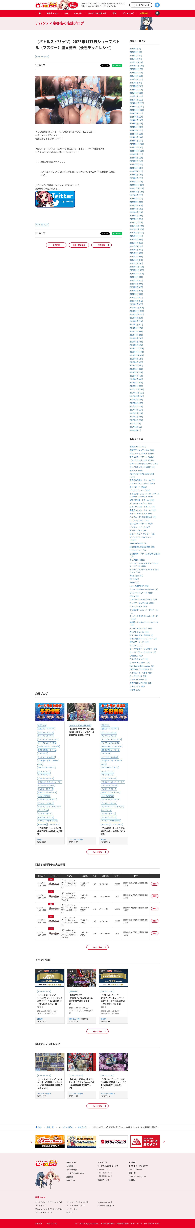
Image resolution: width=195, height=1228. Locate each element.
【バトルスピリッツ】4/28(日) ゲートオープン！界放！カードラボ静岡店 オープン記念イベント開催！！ (113, 1001)
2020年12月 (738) (137, 266)
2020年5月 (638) (136, 290)
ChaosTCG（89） (137, 655)
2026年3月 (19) (136, 52)
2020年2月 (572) (136, 300)
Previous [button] (31, 1142)
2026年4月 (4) (135, 48)
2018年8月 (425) (136, 362)
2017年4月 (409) (136, 416)
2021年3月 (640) (136, 256)
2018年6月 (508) (136, 369)
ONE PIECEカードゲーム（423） (142, 499)
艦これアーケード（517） (140, 642)
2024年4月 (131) (136, 130)
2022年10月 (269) (137, 191)
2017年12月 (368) (137, 389)
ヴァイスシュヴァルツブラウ (47, 739)
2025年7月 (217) (136, 79)
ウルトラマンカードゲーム (47, 800)
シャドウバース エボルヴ (46, 757)
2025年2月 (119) (136, 96)
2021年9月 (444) (136, 236)
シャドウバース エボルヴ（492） (143, 483)
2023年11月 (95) (136, 147)
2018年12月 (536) (137, 348)
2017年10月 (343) (137, 396)
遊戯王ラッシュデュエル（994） (142, 450)
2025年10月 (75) (136, 69)
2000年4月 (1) (135, 430)
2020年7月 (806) (136, 283)
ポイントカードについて (138, 1166)
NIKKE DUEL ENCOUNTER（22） (143, 547)
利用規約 (132, 1180)
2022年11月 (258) (137, 188)
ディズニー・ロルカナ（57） (141, 513)
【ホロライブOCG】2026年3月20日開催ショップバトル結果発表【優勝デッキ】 (81, 732)
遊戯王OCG (42, 725)
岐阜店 (40, 1019)
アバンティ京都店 (76, 839)
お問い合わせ (51, 1223)
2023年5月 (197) (136, 168)
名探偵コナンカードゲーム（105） (143, 510)
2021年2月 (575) (136, 260)
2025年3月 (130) (136, 93)
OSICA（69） (135, 596)
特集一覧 (132, 1173)
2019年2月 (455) (136, 341)
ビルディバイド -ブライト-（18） (143, 534)
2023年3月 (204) (136, 174)
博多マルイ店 (74, 1019)
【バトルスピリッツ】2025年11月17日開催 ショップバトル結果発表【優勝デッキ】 (81, 1083)
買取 (115, 13)
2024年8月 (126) (136, 116)
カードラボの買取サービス (108, 1166)
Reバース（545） (137, 470)
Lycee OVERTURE (44, 796)
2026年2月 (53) (136, 55)
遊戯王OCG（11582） (138, 446)
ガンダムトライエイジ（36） (141, 628)
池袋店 (40, 839)
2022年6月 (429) (136, 205)
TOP (40, 1127)
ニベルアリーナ (53, 824)
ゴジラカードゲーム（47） (140, 527)
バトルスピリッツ (42, 56)
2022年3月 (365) (136, 215)
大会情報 (69, 1166)
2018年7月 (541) (136, 365)
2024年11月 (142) (137, 106)
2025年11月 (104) (137, 65)
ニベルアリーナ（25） (138, 550)
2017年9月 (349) (136, 399)
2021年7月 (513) (136, 242)
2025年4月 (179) (136, 89)
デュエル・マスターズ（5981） (142, 453)
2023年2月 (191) (136, 178)
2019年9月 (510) (136, 317)
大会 (66, 13)
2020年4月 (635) (136, 294)
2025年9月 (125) (136, 72)
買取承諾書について (105, 1176)
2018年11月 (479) (137, 352)
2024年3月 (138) (136, 133)
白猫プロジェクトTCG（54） (141, 683)
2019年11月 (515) (137, 311)
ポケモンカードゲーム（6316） (142, 456)
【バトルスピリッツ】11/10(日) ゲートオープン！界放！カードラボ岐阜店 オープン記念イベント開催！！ (49, 1001)
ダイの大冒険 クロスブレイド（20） (144, 638)
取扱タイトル (52, 13)
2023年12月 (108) (137, 144)
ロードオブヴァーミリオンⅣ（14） (144, 649)
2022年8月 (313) (136, 198)
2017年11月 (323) (137, 392)
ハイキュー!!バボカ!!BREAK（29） (143, 517)
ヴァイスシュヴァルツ (45, 736)
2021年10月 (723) (137, 232)
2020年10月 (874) (137, 273)
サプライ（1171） (137, 645)
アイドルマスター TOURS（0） (142, 635)
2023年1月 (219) (136, 181)
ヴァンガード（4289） (139, 487)
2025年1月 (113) (136, 99)
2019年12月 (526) (137, 307)
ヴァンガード (42, 754)
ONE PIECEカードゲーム (46, 768)
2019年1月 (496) (136, 345)
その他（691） (136, 689)
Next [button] (164, 1142)
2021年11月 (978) (137, 229)
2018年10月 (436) (137, 355)
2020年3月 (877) (136, 297)
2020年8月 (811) (136, 280)
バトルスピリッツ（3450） (140, 490)
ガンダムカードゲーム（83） (141, 503)
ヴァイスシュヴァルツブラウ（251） (144, 463)
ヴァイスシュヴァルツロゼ (47, 743)
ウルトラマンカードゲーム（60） (143, 506)
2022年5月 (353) (136, 208)
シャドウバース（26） (138, 676)
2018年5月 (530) (136, 372)
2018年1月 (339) (136, 386)
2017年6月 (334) (136, 409)
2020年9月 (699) (136, 277)
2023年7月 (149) (136, 161)
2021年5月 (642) (136, 249)
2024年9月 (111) (136, 113)
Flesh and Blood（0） (138, 543)
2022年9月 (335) (136, 195)
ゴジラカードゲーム (44, 814)
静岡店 (103, 1019)
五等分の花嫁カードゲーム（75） (143, 480)
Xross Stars (42, 824)
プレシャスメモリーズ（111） (142, 592)
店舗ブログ (82, 1127)
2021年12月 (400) (137, 225)
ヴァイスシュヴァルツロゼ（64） (143, 467)
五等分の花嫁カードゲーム (47, 750)
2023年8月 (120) (136, 157)
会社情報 (38, 1223)
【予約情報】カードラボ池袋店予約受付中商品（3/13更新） (113, 831)
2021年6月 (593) (136, 246)
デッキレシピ (128, 13)
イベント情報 (71, 1169)
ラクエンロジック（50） (139, 659)
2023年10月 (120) (137, 151)
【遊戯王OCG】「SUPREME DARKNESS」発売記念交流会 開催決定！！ (81, 999)
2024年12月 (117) (137, 103)
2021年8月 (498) (136, 239)
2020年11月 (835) (137, 270)
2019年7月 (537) (136, 324)
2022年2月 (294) (136, 219)
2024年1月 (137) (136, 140)
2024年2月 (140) (136, 137)
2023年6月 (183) (136, 164)
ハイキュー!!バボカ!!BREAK (47, 821)
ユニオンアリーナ (44, 771)
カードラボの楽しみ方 (97, 13)
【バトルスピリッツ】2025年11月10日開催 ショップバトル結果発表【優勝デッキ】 (113, 1083)
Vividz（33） (135, 582)
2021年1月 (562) (136, 263)
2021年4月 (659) (136, 253)
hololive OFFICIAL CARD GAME (48, 746)
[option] (50, 1141)
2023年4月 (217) (136, 171)
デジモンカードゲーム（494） (142, 523)
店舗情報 (144, 13)
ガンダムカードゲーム (45, 817)
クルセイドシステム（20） (140, 662)
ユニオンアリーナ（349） (140, 520)
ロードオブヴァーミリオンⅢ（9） (143, 652)
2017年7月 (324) (136, 406)
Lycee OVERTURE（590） (140, 586)
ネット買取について (105, 1173)
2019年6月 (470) (136, 328)
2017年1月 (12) (136, 426)
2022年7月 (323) (136, 202)
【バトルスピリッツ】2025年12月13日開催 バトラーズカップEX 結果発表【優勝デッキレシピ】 (49, 1083)
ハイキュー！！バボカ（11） (141, 672)
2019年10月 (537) (137, 314)
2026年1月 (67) (136, 58)
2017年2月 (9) (135, 423)
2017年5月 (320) (136, 413)
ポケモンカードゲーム (45, 732)
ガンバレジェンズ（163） (140, 631)
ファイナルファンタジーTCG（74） (144, 599)
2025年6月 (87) (136, 82)
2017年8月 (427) (136, 403)
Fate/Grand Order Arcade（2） (142, 666)
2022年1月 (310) (136, 222)
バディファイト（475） (139, 606)
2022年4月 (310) (136, 212)
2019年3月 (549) (136, 338)
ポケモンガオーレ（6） (139, 679)
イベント (78, 13)
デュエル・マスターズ (45, 789)
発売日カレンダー (104, 1179)
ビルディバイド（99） (138, 530)
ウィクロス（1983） (138, 560)
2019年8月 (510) (136, 321)
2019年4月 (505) (136, 335)
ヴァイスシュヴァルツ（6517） (142, 460)
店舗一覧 (50, 1127)
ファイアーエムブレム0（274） (142, 603)
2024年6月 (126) (136, 123)
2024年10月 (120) (137, 110)
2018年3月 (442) (136, 379)
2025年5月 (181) (136, 86)
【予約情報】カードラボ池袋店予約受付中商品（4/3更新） (49, 831)
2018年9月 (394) (136, 358)
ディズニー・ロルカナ (45, 803)
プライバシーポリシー (137, 1176)
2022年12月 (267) (137, 185)
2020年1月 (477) (136, 304)
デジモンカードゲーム (45, 778)
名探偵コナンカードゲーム (47, 792)
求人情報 (132, 1162)
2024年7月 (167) (136, 120)
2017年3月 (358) (136, 420)
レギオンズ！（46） (138, 686)
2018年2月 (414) (136, 382)
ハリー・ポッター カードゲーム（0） (144, 589)
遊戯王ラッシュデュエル (46, 729)
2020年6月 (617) (136, 287)
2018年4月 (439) (136, 375)
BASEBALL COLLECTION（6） (142, 669)
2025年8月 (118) (136, 76)
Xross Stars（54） (137, 575)
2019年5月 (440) (136, 331)
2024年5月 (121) (136, 127)
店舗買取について (105, 1169)
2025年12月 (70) (136, 62)
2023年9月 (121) (136, 154)
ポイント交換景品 (136, 1169)
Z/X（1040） (135, 579)
